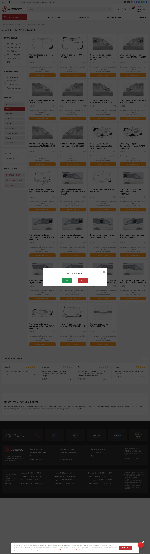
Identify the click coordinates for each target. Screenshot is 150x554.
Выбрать (83, 280)
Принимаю (125, 548)
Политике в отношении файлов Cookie (71, 550)
